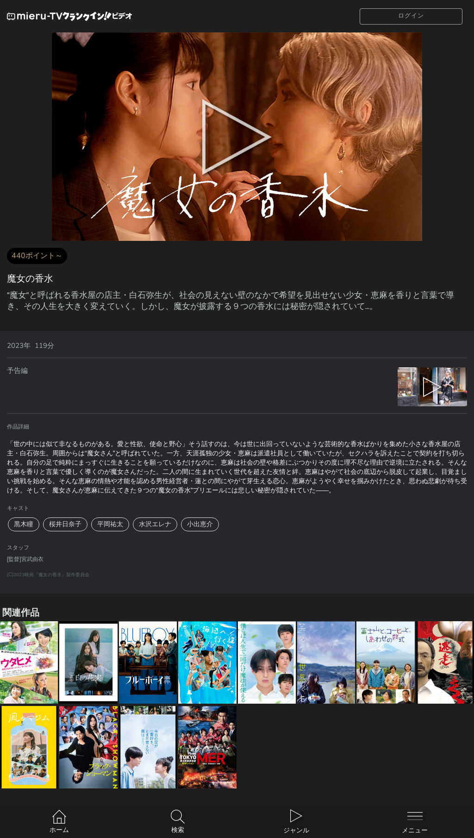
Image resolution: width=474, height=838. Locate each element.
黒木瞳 (23, 524)
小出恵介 (200, 524)
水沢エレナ (155, 524)
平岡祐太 (110, 524)
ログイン (411, 16)
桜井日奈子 (65, 524)
